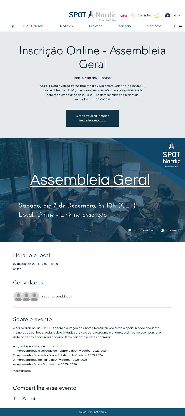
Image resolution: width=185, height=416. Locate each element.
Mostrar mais (22, 370)
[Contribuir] (148, 15)
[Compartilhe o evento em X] (24, 398)
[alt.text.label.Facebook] (175, 26)
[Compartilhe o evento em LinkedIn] (33, 398)
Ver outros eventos (92, 120)
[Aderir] (127, 15)
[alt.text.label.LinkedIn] (180, 26)
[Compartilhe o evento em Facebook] (15, 398)
